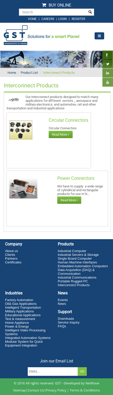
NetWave (92, 383)
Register (78, 19)
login (63, 19)
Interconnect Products (59, 73)
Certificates (13, 262)
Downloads (66, 318)
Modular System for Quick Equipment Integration (24, 343)
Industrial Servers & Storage (78, 255)
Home (12, 73)
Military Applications (19, 311)
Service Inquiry (68, 322)
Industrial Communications (77, 277)
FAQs (62, 326)
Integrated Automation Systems (28, 338)
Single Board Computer (75, 258)
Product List (29, 73)
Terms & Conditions (85, 390)
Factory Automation (19, 300)
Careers (47, 19)
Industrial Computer (72, 251)
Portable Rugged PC (73, 281)
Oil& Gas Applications (21, 304)
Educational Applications (23, 315)
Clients (10, 255)
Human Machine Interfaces (77, 262)
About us (11, 251)
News (62, 304)
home (32, 19)
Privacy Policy (56, 390)
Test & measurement (20, 319)
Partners (11, 258)
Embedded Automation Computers (83, 266)
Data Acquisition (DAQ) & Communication (76, 272)
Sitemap (19, 390)
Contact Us (35, 390)
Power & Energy (17, 326)
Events (63, 300)
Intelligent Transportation (23, 307)
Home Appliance (17, 323)
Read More (60, 134)
